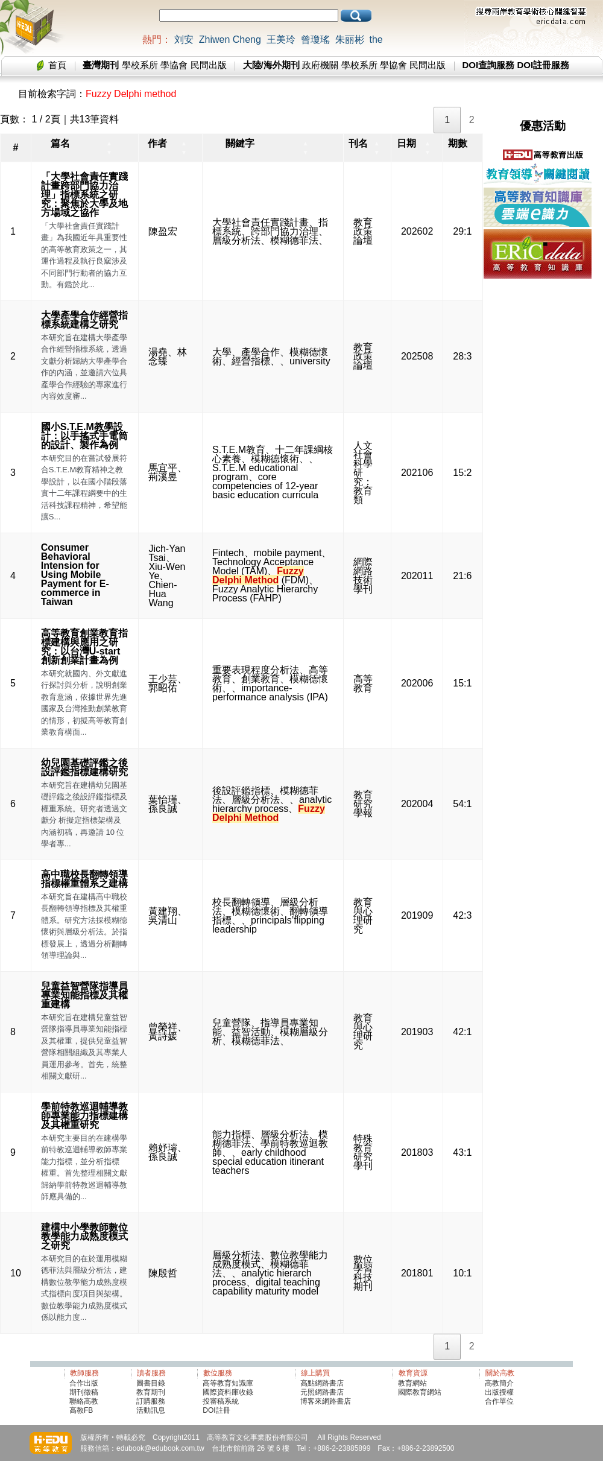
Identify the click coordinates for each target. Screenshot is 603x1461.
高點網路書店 (323, 1383)
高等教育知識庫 (228, 1383)
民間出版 (209, 65)
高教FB (81, 1410)
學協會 (174, 65)
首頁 (57, 65)
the (375, 39)
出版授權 (499, 1392)
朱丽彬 (349, 39)
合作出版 (83, 1383)
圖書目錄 (150, 1383)
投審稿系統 (221, 1401)
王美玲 (281, 39)
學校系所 (140, 65)
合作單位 (499, 1401)
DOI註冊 (216, 1410)
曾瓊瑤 (315, 39)
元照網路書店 (322, 1392)
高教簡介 (499, 1383)
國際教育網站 (419, 1392)
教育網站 (412, 1383)
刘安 (184, 39)
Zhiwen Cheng (230, 39)
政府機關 (320, 65)
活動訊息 (150, 1410)
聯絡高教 (83, 1401)
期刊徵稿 (83, 1392)
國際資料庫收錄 (228, 1392)
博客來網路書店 (325, 1401)
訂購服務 (150, 1401)
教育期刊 (150, 1392)
